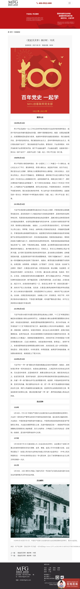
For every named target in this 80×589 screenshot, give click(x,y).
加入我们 (46, 576)
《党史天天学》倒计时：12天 (26, 556)
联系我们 (46, 574)
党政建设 (17, 32)
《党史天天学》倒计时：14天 (26, 553)
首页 (11, 32)
